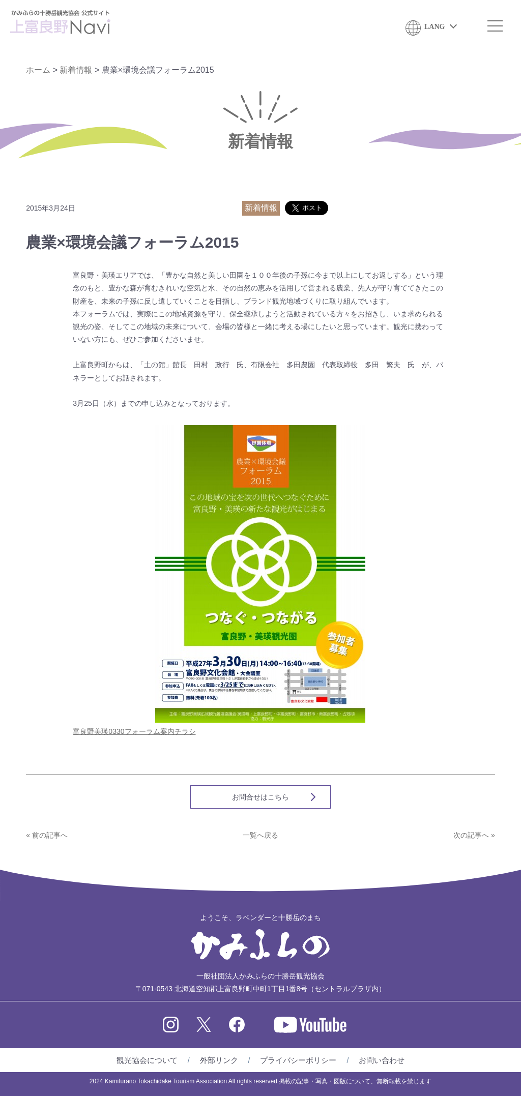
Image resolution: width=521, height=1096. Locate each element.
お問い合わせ (381, 1060)
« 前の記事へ (47, 835)
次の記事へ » (474, 835)
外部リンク (219, 1060)
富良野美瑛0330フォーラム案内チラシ (134, 731)
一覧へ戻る (260, 835)
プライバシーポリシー (298, 1060)
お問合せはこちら (260, 797)
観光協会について (147, 1060)
